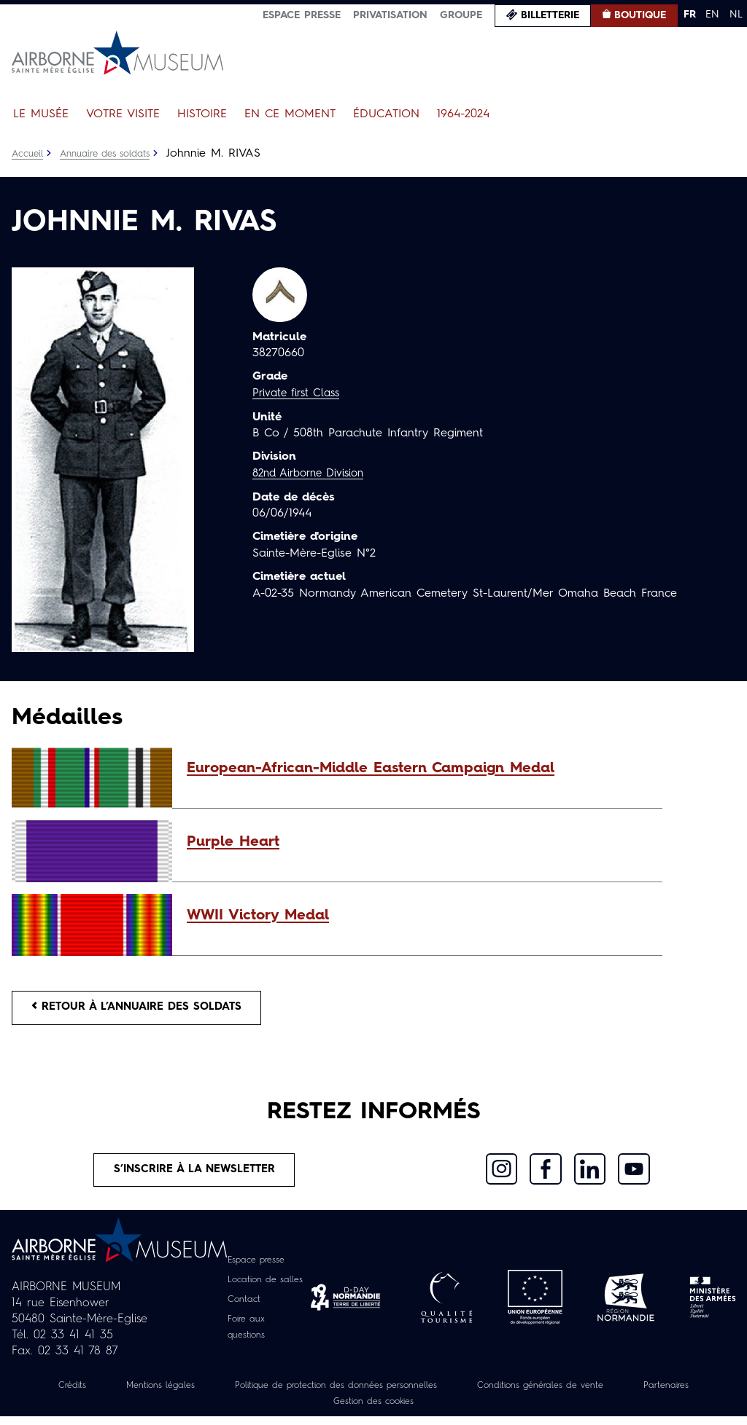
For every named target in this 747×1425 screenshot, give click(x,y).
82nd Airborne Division (314, 473)
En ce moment (290, 114)
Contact (241, 1308)
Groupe (461, 15)
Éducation (386, 114)
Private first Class (299, 393)
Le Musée (41, 114)
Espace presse (302, 15)
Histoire (202, 114)
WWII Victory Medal (258, 915)
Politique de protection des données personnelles (377, 1394)
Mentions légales (179, 1394)
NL (736, 14)
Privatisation (390, 15)
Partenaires (307, 1410)
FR (690, 14)
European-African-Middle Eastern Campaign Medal (370, 768)
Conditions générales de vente (608, 1394)
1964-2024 (463, 114)
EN (712, 14)
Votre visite (123, 114)
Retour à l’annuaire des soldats (147, 1010)
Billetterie (550, 15)
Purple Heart (233, 842)
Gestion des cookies (420, 1410)
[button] (417, 768)
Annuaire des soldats (113, 154)
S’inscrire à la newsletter (194, 1176)
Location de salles (266, 1289)
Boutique (640, 15)
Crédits (83, 1394)
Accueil (29, 154)
